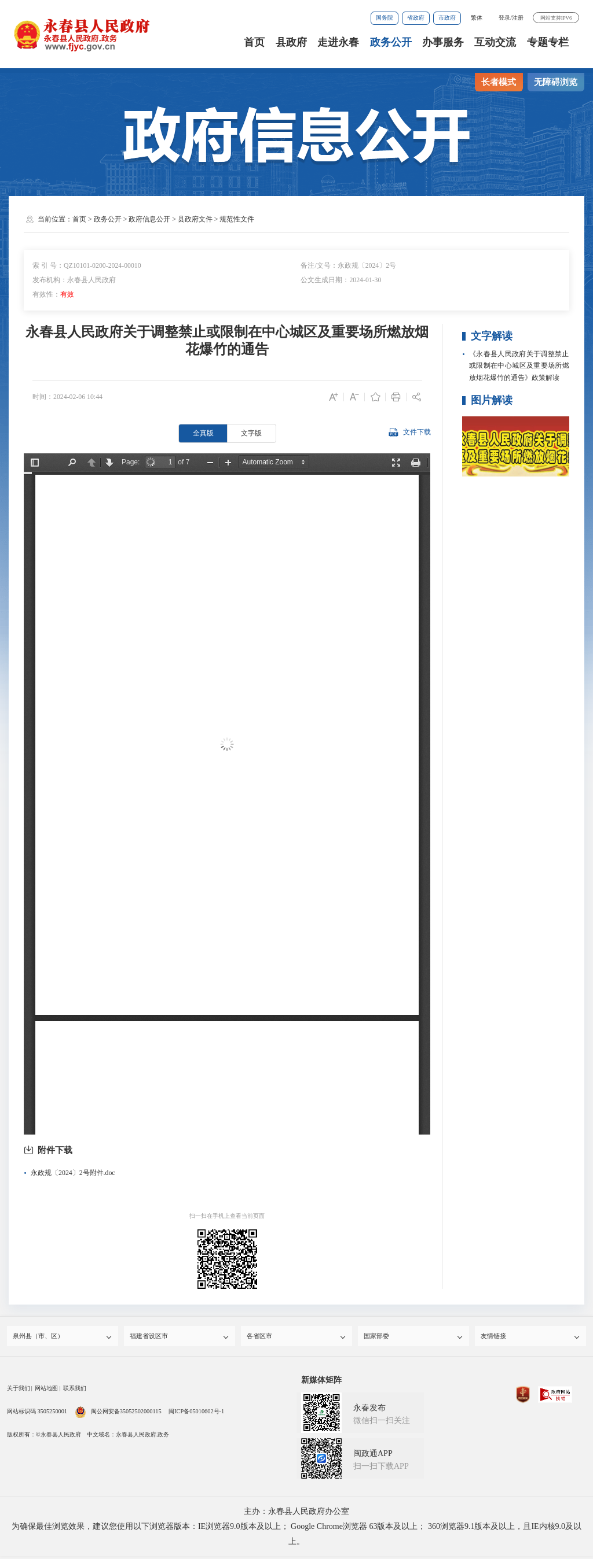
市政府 (447, 17)
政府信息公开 (149, 219)
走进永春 (338, 42)
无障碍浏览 (555, 82)
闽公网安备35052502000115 (118, 1414)
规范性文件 (236, 219)
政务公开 (391, 42)
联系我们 (74, 1391)
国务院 (384, 17)
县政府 (291, 42)
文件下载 (409, 433)
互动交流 (495, 42)
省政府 (415, 17)
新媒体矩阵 (321, 1383)
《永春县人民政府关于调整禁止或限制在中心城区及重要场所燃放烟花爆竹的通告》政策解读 (519, 366)
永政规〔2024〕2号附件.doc (73, 1173)
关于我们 (18, 1391)
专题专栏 (548, 42)
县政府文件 (195, 219)
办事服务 (443, 42)
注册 (518, 17)
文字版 (251, 433)
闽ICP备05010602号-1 (196, 1414)
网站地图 (46, 1391)
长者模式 (498, 82)
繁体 (476, 17)
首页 (254, 42)
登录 (504, 17)
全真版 (203, 433)
